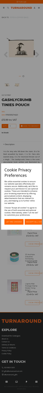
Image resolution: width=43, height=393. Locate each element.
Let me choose (14, 222)
